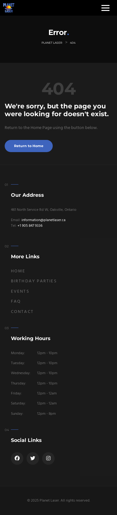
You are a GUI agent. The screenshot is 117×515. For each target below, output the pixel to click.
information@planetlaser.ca (44, 220)
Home (18, 271)
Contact (22, 311)
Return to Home (28, 146)
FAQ (16, 301)
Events (20, 291)
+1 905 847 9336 (29, 226)
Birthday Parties (34, 281)
